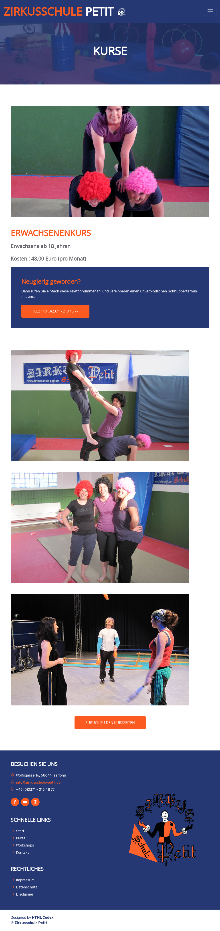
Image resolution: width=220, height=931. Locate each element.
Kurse (18, 838)
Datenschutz (24, 887)
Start (17, 831)
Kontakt (20, 852)
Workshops (22, 845)
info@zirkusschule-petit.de (38, 782)
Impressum (22, 880)
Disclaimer (22, 894)
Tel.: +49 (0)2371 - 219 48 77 (55, 311)
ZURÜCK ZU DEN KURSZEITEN (110, 722)
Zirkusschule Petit (30, 923)
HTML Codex (43, 917)
